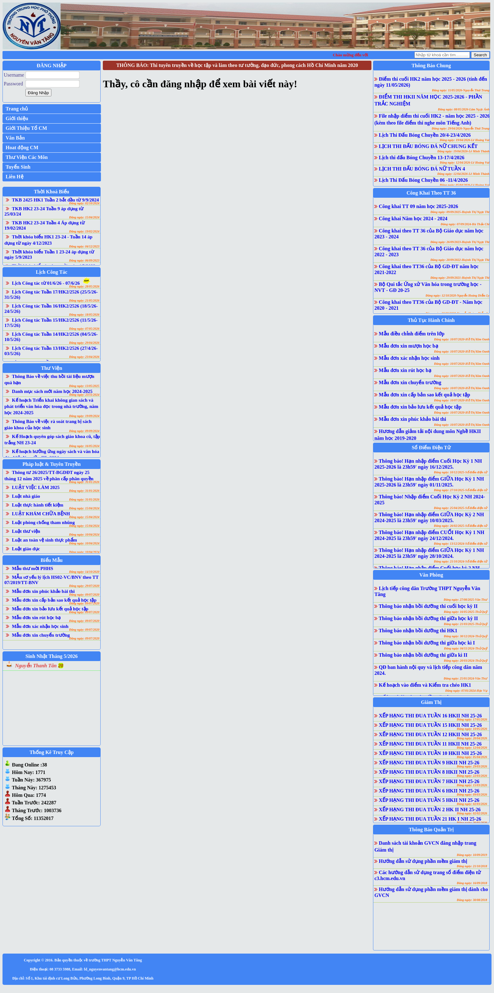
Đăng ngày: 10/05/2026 (472, 729)
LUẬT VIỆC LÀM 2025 (36, 487)
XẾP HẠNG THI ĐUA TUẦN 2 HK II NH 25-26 (430, 809)
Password (13, 83)
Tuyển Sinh (18, 167)
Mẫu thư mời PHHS (32, 568)
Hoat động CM (22, 147)
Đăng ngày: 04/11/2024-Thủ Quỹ (465, 648)
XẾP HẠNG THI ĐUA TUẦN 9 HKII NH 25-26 (429, 762)
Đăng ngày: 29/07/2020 (84, 586)
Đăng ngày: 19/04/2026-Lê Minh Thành (463, 151)
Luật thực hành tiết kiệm (37, 504)
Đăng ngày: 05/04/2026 (472, 757)
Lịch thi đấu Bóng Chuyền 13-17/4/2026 (421, 157)
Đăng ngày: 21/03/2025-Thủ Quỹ (465, 624)
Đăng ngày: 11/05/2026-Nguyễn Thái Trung (460, 90)
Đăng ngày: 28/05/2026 (84, 286)
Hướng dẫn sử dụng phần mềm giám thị (423, 861)
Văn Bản (15, 137)
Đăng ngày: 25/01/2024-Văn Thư (465, 678)
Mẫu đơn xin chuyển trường (41, 635)
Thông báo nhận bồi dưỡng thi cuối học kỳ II (428, 606)
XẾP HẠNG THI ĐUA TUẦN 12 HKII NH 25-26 (430, 734)
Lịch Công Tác (51, 272)
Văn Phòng (431, 575)
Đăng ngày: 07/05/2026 (84, 328)
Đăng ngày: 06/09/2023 (84, 260)
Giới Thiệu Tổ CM (26, 128)
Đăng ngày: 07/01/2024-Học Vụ (466, 690)
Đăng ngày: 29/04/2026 (84, 342)
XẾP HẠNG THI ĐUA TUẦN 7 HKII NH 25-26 (429, 781)
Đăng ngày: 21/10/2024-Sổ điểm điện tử (460, 561)
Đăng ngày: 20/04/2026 (472, 738)
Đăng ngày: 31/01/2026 (84, 482)
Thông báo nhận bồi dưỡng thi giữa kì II (423, 655)
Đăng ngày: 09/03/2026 (472, 794)
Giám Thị (431, 702)
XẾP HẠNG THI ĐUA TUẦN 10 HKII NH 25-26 (430, 753)
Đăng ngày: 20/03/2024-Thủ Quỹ (465, 660)
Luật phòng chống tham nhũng (43, 522)
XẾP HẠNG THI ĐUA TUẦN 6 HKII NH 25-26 (429, 790)
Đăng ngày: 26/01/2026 (472, 822)
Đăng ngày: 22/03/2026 (472, 775)
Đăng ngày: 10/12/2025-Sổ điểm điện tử (460, 472)
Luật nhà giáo (26, 496)
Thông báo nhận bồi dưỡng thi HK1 (418, 630)
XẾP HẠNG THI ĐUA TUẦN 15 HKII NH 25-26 (430, 725)
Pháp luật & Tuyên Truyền (52, 464)
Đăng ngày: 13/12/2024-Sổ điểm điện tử (460, 543)
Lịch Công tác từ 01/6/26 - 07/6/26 (46, 283)
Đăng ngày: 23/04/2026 (84, 357)
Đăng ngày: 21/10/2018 (472, 866)
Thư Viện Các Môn (27, 157)
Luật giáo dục (26, 548)
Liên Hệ (15, 176)
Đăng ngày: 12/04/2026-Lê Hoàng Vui (464, 162)
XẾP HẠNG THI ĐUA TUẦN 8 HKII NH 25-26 (429, 772)
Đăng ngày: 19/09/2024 (84, 416)
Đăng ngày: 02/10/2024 (84, 203)
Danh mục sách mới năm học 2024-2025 (52, 391)
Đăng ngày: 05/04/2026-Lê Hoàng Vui (464, 185)
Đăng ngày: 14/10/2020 (84, 571)
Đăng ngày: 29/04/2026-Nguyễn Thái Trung (460, 128)
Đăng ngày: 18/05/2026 (84, 314)
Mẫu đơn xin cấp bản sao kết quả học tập (54, 600)
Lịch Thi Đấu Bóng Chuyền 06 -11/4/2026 (423, 180)
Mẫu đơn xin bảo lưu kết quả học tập (50, 608)
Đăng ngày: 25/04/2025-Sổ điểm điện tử (460, 508)
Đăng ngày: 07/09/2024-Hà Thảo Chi (465, 224)
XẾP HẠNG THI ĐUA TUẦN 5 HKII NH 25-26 (429, 800)
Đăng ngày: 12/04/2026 (472, 747)
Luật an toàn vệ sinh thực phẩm (44, 539)
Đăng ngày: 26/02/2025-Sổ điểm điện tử (460, 525)
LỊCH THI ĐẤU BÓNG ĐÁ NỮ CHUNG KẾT (428, 146)
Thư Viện (51, 368)
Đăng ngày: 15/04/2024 (84, 217)
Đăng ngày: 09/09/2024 (84, 431)
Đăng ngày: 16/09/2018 (472, 883)
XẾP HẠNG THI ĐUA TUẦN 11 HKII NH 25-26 (430, 743)
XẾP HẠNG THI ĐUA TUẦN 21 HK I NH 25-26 (430, 819)
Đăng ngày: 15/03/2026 (472, 785)
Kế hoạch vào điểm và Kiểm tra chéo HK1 (425, 685)
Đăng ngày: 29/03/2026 (472, 766)
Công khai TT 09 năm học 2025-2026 (418, 206)
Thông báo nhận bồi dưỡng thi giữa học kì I (427, 642)
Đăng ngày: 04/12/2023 (84, 246)
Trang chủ (17, 108)
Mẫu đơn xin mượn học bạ (408, 346)
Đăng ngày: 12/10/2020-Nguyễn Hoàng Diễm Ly (458, 295)
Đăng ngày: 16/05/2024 (84, 446)
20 (60, 665)
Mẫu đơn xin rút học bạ (36, 617)
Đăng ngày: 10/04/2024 (84, 534)
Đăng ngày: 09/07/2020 (84, 594)
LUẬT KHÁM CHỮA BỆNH (41, 513)
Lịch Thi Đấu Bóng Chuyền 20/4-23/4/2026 (424, 135)
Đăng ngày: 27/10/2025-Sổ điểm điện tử (460, 490)
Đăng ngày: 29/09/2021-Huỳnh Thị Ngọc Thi (459, 277)
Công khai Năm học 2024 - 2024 (413, 218)
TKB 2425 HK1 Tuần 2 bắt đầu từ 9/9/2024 (55, 199)
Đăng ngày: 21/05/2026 (84, 300)
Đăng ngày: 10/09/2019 (472, 855)
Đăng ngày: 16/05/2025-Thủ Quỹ (465, 612)
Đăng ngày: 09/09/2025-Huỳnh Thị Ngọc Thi (459, 212)
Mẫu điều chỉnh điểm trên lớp (411, 333)
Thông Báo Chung (431, 65)
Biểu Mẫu (52, 560)
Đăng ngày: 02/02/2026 (472, 813)
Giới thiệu (17, 118)
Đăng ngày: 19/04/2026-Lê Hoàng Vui (464, 140)
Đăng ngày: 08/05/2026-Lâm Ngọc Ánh (463, 109)
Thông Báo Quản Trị (431, 829)
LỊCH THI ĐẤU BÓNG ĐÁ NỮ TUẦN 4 (422, 168)
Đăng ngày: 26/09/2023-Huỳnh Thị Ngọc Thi (459, 242)
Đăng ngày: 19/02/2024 (84, 231)
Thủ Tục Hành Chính (431, 320)
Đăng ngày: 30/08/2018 (472, 900)
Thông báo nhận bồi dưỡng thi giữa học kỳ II (428, 618)
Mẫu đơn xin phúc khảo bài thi (43, 591)
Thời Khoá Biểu (51, 191)
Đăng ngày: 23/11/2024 (84, 394)
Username (14, 75)
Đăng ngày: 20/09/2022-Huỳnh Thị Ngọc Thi (459, 260)
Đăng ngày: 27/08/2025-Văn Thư (465, 599)
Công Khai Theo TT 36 (431, 193)
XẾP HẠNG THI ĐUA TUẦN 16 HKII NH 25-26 (430, 715)
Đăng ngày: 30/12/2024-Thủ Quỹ (465, 636)
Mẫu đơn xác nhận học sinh (40, 626)
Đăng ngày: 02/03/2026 (472, 804)
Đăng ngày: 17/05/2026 (472, 719)
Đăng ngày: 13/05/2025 (84, 386)
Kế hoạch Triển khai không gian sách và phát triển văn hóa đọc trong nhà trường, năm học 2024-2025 (51, 406)
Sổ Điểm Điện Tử (431, 447)
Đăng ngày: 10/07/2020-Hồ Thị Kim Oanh (462, 339)
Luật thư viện (26, 531)
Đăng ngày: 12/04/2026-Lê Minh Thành (463, 174)
